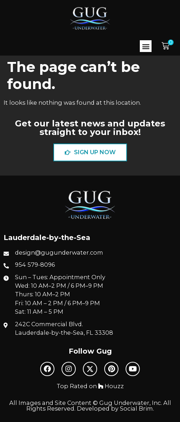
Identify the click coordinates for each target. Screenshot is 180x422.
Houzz (111, 386)
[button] (146, 46)
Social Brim (136, 408)
